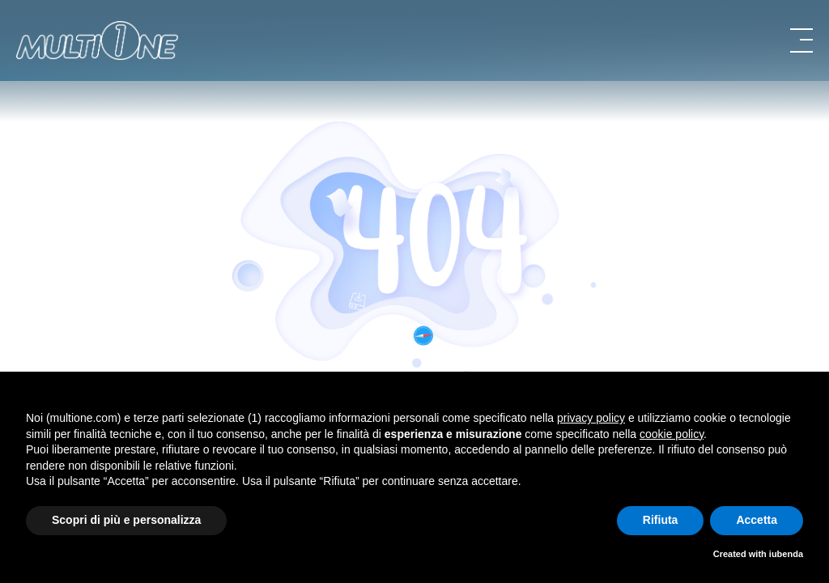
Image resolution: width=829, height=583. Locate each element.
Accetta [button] (756, 519)
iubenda (786, 554)
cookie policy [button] (672, 434)
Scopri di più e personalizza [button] (126, 519)
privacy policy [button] (591, 417)
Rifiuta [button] (660, 519)
